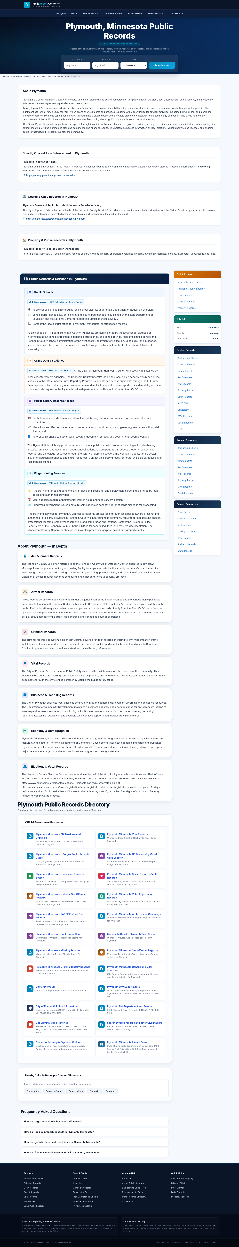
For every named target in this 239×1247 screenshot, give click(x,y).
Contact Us (127, 1201)
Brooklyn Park (76, 1091)
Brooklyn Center (54, 1091)
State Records (17, 76)
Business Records (186, 544)
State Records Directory (134, 1196)
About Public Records (133, 1183)
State (133, 59)
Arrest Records (31, 1192)
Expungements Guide (132, 1192)
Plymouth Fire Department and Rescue (129, 1006)
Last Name (105, 59)
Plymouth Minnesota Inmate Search (128, 1042)
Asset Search (184, 538)
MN (27, 76)
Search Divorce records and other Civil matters (134, 1022)
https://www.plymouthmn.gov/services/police (50, 175)
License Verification (83, 1201)
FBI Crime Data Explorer (50, 370)
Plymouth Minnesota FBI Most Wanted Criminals (58, 836)
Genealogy (183, 409)
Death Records (185, 422)
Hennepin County (62, 76)
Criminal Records (186, 301)
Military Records (185, 525)
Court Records (184, 295)
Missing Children (186, 531)
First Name (77, 59)
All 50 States (184, 403)
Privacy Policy (162, 1243)
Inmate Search (184, 371)
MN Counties (47, 76)
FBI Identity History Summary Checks (57, 483)
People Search (80, 1178)
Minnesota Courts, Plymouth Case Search (131, 934)
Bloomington (33, 1091)
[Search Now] (162, 65)
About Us (126, 1178)
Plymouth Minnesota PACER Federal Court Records (60, 916)
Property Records (186, 308)
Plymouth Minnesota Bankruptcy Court (59, 934)
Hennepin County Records (191, 288)
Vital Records (184, 384)
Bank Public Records (34, 1206)
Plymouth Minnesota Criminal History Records (63, 966)
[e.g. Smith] (105, 65)
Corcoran (110, 1091)
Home (6, 76)
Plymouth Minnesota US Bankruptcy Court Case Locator (132, 856)
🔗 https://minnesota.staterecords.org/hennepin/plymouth (54, 218)
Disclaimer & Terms (179, 1243)
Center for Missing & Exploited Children (59, 1042)
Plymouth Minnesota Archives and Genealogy (134, 914)
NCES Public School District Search (56, 302)
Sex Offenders (184, 377)
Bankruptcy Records (83, 1192)
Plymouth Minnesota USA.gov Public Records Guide (62, 856)
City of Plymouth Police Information (57, 1006)
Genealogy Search (187, 518)
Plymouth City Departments (123, 986)
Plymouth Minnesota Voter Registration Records (130, 896)
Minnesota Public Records (190, 282)
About (204, 1243)
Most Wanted (177, 1187)
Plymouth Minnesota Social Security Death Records (132, 876)
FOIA (180, 429)
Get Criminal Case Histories (52, 1022)
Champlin (94, 1091)
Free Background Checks (85, 1196)
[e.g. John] (77, 65)
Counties (35, 76)
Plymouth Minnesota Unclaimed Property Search (60, 876)
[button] (94, 1121)
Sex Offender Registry (182, 1178)
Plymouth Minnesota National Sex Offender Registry (61, 896)
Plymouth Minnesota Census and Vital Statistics (129, 968)
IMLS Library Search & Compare (54, 411)
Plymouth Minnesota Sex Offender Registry (132, 950)
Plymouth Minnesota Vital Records (127, 834)
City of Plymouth (46, 986)
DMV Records (184, 416)
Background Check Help (134, 1187)
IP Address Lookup (82, 1206)
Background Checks (187, 358)
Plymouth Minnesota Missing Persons (58, 950)
